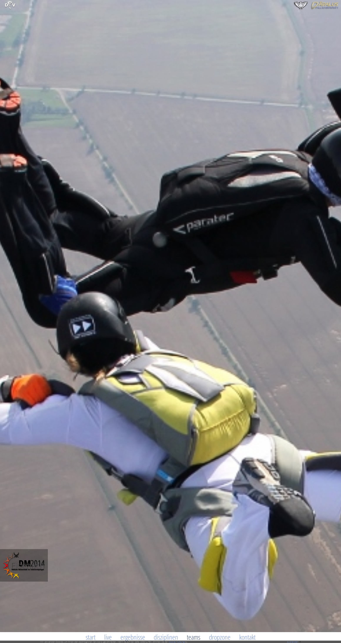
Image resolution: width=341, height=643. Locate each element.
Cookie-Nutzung (176, 641)
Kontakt (247, 637)
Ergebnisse (132, 637)
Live (108, 637)
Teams (193, 637)
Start (90, 637)
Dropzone (220, 637)
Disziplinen (166, 637)
